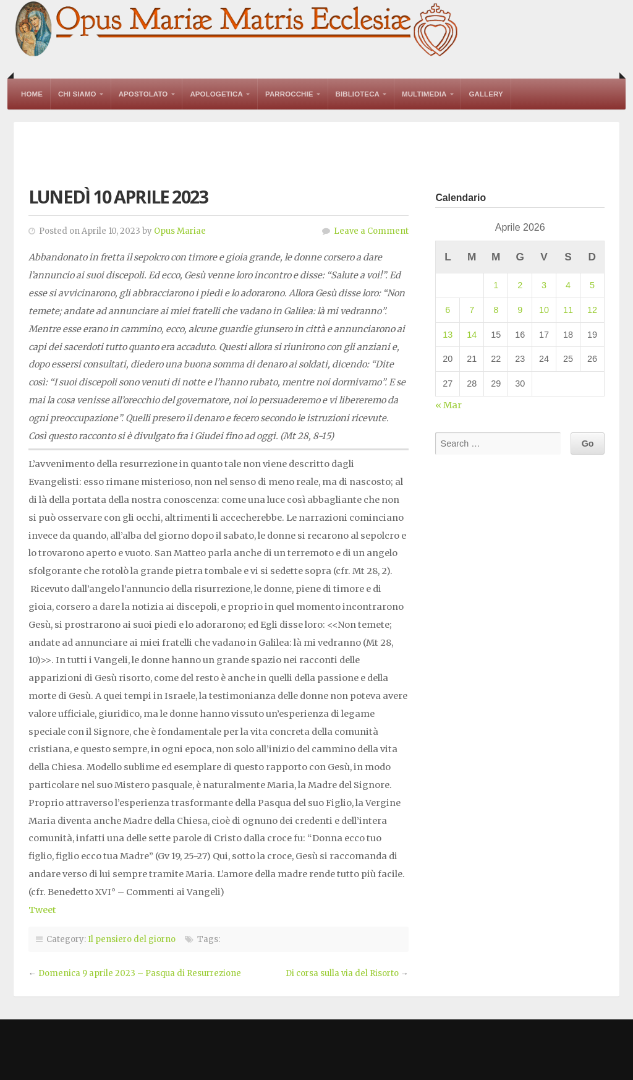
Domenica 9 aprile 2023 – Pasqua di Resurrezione (139, 973)
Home (32, 94)
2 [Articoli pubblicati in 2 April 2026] (519, 285)
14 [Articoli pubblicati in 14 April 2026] (472, 335)
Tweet (42, 909)
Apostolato (143, 94)
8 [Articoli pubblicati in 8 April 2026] (495, 310)
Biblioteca (358, 94)
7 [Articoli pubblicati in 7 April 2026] (471, 310)
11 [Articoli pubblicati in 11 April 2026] (568, 310)
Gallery (486, 94)
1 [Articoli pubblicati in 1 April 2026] (495, 285)
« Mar (448, 405)
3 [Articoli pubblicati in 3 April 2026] (544, 285)
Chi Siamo (77, 94)
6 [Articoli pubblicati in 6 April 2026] (447, 310)
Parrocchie (289, 94)
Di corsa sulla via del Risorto (342, 973)
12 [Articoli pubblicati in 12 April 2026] (592, 310)
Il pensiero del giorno (132, 939)
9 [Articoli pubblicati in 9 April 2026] (519, 310)
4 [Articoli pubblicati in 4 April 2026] (568, 285)
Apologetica (216, 94)
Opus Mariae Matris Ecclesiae (237, 30)
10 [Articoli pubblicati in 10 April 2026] (544, 310)
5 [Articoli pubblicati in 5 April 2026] (592, 285)
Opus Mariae (180, 231)
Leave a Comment (371, 231)
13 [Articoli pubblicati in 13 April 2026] (447, 335)
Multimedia (424, 94)
